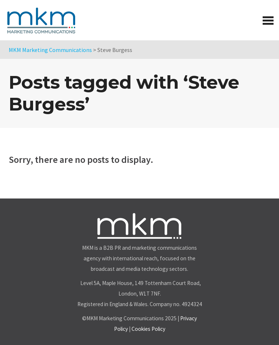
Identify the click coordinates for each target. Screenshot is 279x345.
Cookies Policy (148, 328)
